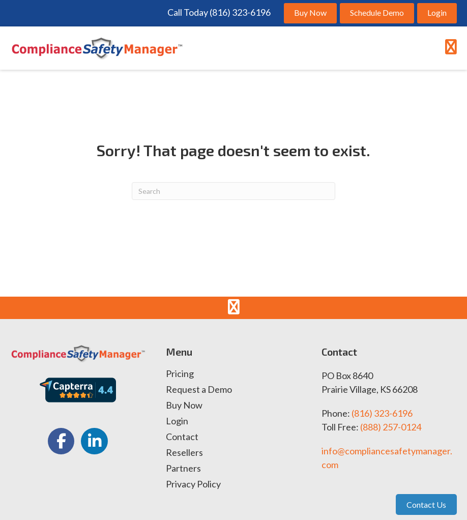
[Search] (233, 191)
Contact (182, 437)
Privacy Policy (193, 484)
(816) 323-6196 (382, 413)
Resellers (184, 453)
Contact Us (426, 504)
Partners (183, 469)
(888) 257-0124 (390, 426)
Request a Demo (199, 390)
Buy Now (184, 405)
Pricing (180, 374)
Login (177, 421)
